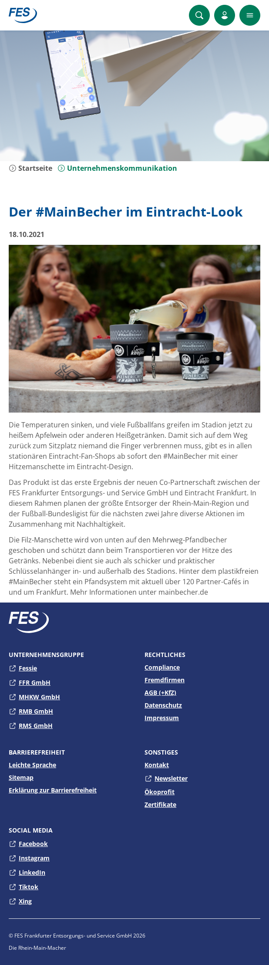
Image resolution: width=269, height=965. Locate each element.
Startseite (30, 168)
